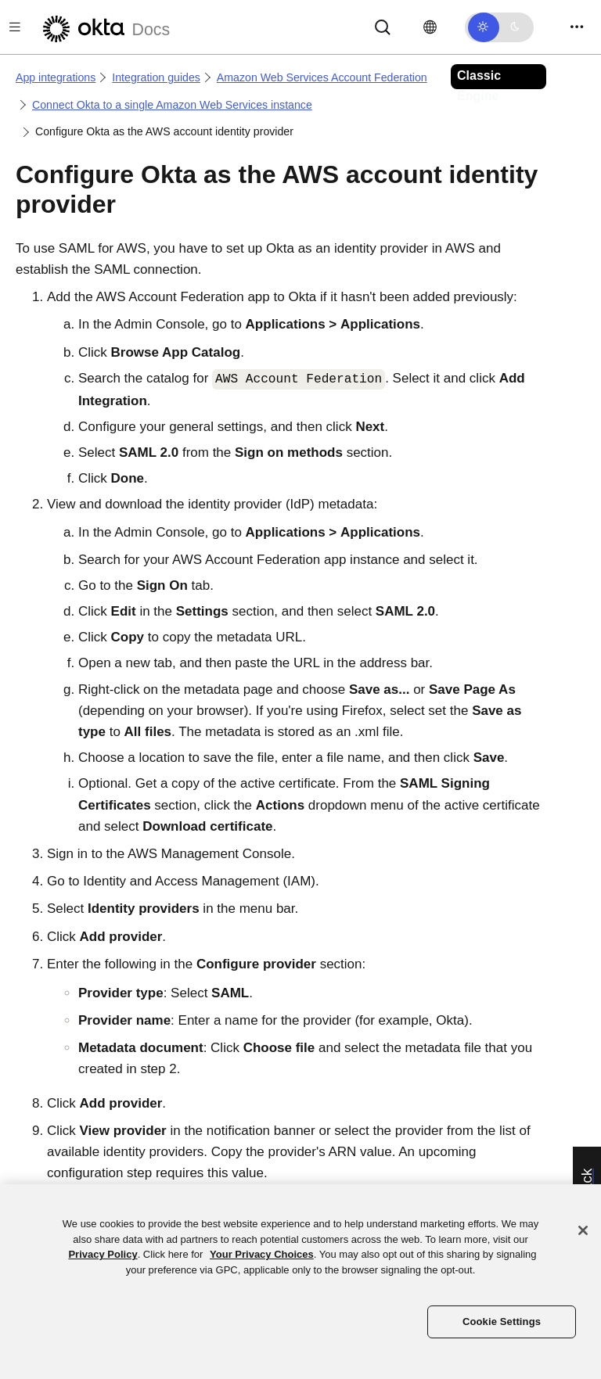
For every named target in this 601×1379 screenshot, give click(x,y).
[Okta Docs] (104, 27)
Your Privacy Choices (262, 1254)
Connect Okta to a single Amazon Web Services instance (172, 105)
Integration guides (156, 77)
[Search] (382, 26)
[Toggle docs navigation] (15, 27)
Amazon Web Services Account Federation (322, 77)
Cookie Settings (501, 1321)
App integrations (55, 77)
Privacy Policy (102, 1254)
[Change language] (430, 27)
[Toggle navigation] (577, 27)
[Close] (583, 1230)
